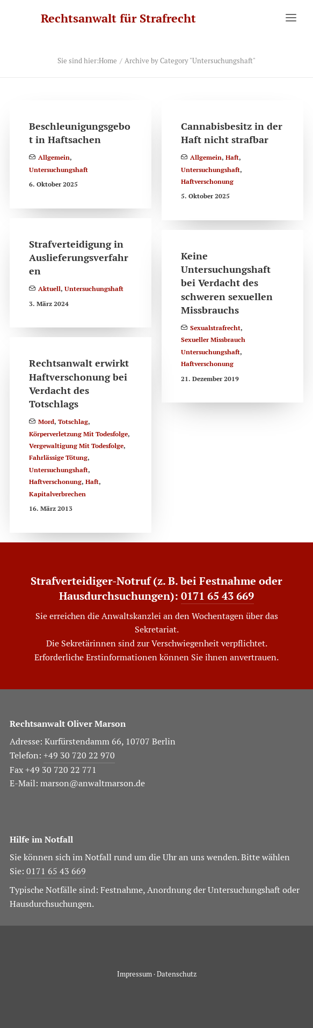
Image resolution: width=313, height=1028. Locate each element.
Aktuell (49, 289)
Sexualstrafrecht (215, 328)
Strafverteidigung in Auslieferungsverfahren (78, 257)
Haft (232, 157)
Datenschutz (176, 974)
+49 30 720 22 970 (79, 755)
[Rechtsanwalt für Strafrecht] (118, 18)
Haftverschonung (207, 181)
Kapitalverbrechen (57, 494)
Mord (46, 422)
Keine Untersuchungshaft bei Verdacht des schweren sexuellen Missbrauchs (227, 283)
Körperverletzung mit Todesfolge (78, 434)
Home (108, 60)
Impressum (134, 974)
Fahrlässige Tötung (58, 457)
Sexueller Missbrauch (213, 340)
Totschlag (73, 422)
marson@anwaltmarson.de (92, 783)
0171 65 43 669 (217, 596)
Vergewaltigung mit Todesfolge (76, 446)
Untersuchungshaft (58, 170)
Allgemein (54, 157)
